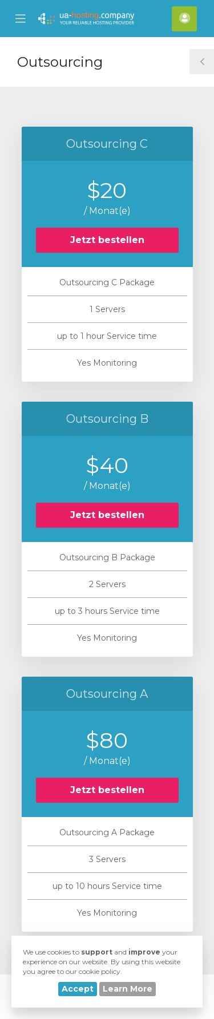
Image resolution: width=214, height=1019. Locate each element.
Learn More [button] (127, 989)
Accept (78, 989)
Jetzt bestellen (107, 239)
